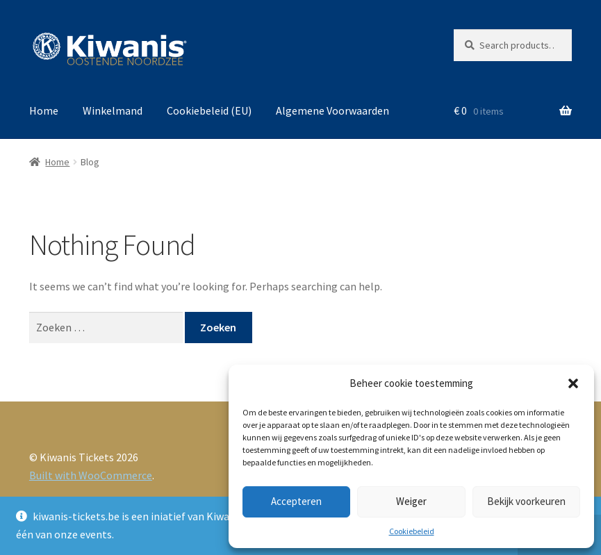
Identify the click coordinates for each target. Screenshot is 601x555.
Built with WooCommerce (90, 475)
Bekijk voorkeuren (526, 501)
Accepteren (296, 501)
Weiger (411, 501)
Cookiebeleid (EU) (209, 110)
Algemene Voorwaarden (332, 110)
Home (43, 110)
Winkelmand (112, 110)
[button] (573, 383)
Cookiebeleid (411, 531)
